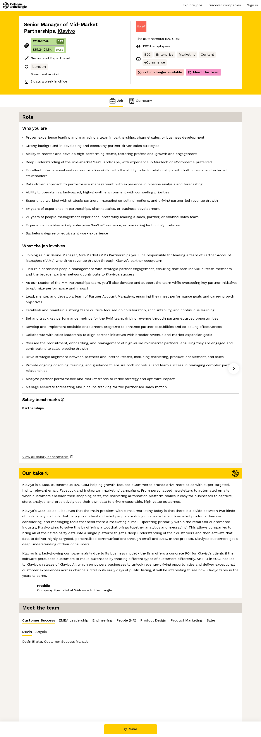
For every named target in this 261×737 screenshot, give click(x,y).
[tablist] (191, 130)
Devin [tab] (144, 142)
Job (116, 100)
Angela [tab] (158, 141)
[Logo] (15, 5)
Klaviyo (66, 31)
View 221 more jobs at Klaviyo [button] (79, 624)
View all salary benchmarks (45, 608)
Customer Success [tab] (155, 130)
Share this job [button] (36, 624)
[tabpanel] (191, 192)
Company (140, 100)
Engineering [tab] (219, 129)
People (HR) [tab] (243, 129)
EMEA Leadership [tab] (190, 129)
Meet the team (203, 72)
